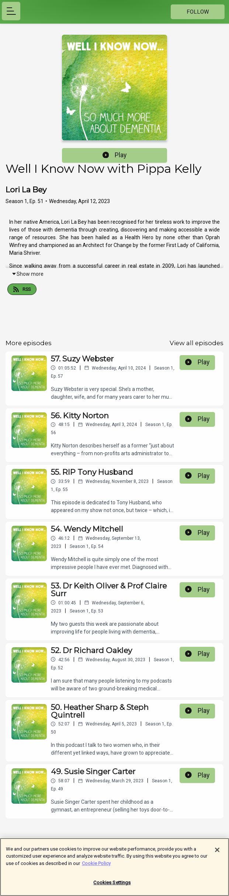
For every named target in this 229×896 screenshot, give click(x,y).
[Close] (217, 853)
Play (115, 155)
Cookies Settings (112, 886)
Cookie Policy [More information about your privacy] (96, 866)
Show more (27, 274)
